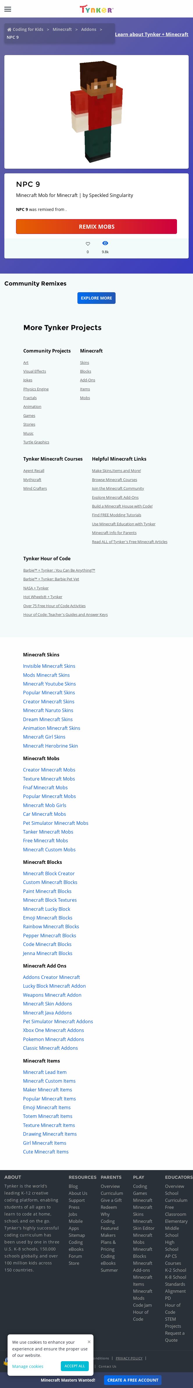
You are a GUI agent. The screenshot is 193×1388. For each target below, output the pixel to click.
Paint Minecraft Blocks (47, 891)
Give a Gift (111, 1200)
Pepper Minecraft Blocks (49, 935)
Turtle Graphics (36, 442)
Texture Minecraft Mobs (49, 779)
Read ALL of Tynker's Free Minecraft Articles (129, 541)
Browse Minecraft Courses (114, 479)
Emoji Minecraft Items (47, 1107)
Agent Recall (33, 470)
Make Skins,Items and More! (116, 470)
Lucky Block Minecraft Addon (54, 986)
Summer (109, 1270)
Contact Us (107, 1366)
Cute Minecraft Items (46, 1152)
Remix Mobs (96, 226)
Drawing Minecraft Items (50, 1134)
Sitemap (77, 1235)
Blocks (85, 371)
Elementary (176, 1221)
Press (74, 1207)
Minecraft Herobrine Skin (50, 746)
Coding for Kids (28, 29)
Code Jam (142, 1305)
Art (26, 362)
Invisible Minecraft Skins (49, 666)
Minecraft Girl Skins (44, 737)
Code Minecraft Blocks (47, 944)
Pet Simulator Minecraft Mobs (55, 823)
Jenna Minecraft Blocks (47, 953)
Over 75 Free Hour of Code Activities (54, 605)
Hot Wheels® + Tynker (42, 596)
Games (29, 415)
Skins (84, 362)
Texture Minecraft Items (49, 1125)
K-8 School (175, 1277)
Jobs (73, 1214)
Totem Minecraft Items (47, 1116)
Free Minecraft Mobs (45, 840)
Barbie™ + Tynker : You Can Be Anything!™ (59, 570)
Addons (88, 29)
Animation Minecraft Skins (51, 728)
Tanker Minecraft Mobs (48, 832)
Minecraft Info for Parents (114, 532)
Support (77, 1200)
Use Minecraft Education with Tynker (123, 523)
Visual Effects (34, 371)
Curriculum (112, 1193)
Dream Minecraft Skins (48, 719)
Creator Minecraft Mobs (49, 770)
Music (28, 433)
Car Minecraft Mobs (44, 814)
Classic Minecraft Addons (50, 1048)
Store (74, 1263)
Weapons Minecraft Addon (52, 995)
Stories (29, 424)
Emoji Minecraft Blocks (47, 918)
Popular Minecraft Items (49, 1098)
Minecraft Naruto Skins (48, 710)
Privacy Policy (129, 1358)
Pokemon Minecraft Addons (53, 1039)
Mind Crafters (35, 488)
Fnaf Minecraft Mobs (45, 787)
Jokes (27, 380)
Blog (73, 1186)
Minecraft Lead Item (45, 1072)
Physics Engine (36, 389)
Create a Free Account (132, 1380)
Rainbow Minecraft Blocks (51, 926)
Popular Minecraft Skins (49, 692)
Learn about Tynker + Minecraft (151, 34)
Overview (110, 1186)
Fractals (30, 397)
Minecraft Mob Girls (44, 805)
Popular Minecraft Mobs (49, 796)
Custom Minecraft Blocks (50, 882)
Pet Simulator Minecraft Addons (58, 1021)
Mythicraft (32, 479)
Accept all (75, 1366)
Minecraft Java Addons (47, 1013)
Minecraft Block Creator (49, 873)
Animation (32, 406)
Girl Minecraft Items (44, 1143)
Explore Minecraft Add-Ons (115, 497)
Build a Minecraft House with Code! (122, 506)
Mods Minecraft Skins (46, 675)
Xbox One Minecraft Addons (53, 1030)
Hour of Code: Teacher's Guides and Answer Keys (65, 614)
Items (85, 389)
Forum (75, 1256)
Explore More (96, 298)
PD (168, 1298)
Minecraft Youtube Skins (49, 684)
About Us (78, 1193)
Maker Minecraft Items (47, 1089)
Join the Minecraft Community (118, 488)
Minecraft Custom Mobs (49, 849)
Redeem (109, 1207)
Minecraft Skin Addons (47, 1004)
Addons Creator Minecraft (51, 977)
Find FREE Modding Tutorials (116, 514)
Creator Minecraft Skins (49, 701)
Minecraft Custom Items (49, 1081)
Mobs (85, 397)
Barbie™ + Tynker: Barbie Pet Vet (51, 579)
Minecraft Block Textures (50, 900)
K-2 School (175, 1270)
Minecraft (62, 29)
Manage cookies (27, 1366)
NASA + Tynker (36, 588)
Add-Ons (87, 380)
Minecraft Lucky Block (46, 909)
